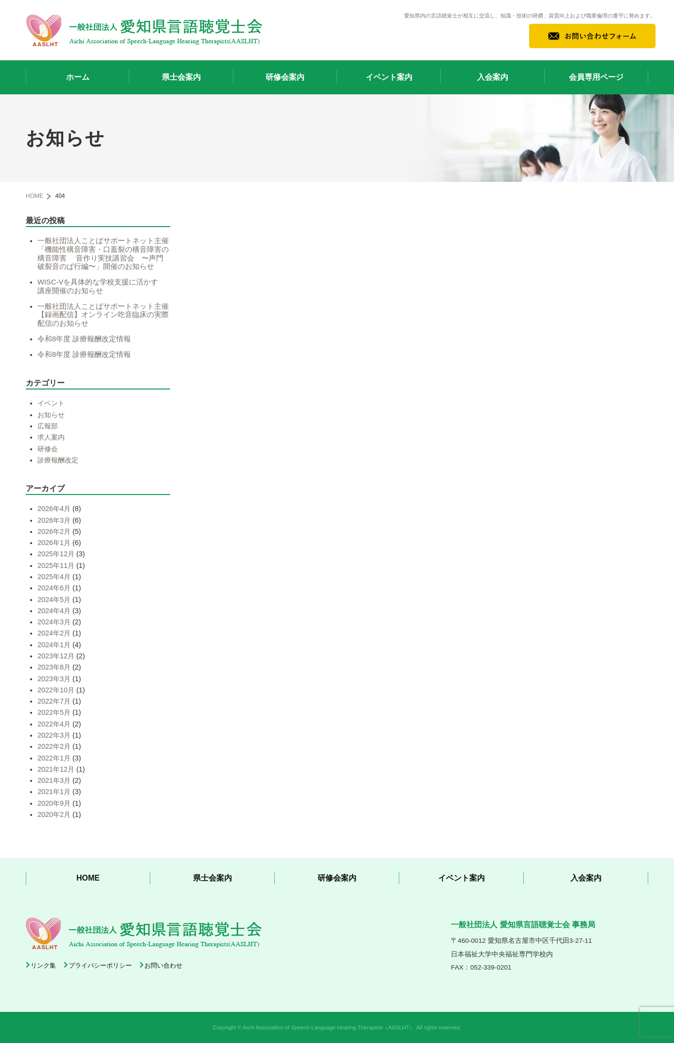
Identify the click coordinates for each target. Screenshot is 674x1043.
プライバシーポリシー (100, 965)
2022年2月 (54, 746)
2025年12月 (55, 554)
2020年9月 (54, 803)
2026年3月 (54, 520)
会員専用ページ (596, 77)
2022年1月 (54, 758)
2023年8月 (54, 667)
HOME (34, 196)
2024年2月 (54, 633)
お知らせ (51, 415)
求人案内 (51, 437)
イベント (51, 403)
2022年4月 (54, 724)
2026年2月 (54, 531)
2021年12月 (55, 769)
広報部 (47, 426)
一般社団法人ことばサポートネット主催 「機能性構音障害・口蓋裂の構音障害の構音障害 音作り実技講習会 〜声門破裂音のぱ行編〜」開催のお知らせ (106, 253)
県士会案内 (181, 77)
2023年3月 (54, 679)
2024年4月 (54, 611)
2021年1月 (54, 792)
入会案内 (492, 77)
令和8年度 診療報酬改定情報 (84, 339)
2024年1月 (54, 645)
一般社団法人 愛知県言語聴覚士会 (144, 30)
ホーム (77, 77)
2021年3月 (54, 780)
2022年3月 (54, 735)
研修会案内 (285, 77)
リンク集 (43, 965)
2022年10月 (55, 690)
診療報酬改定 (57, 460)
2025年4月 (54, 577)
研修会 (47, 449)
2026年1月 (54, 543)
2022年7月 (54, 701)
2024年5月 (54, 599)
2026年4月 (54, 509)
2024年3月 (54, 622)
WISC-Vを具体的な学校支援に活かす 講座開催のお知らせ (101, 286)
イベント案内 (389, 77)
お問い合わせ (163, 965)
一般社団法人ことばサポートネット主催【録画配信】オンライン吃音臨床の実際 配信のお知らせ (106, 314)
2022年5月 (54, 712)
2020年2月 (54, 814)
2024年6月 (54, 588)
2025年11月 (55, 565)
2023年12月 (55, 656)
